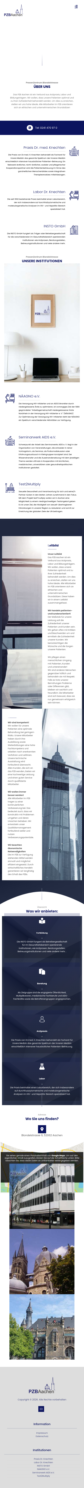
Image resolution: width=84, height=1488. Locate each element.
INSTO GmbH (43, 1465)
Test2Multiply (43, 1475)
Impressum (42, 1432)
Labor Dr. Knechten (43, 1462)
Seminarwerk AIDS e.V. (43, 1472)
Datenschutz (42, 1436)
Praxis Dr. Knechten (43, 1458)
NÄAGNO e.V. (43, 1469)
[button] (76, 6)
